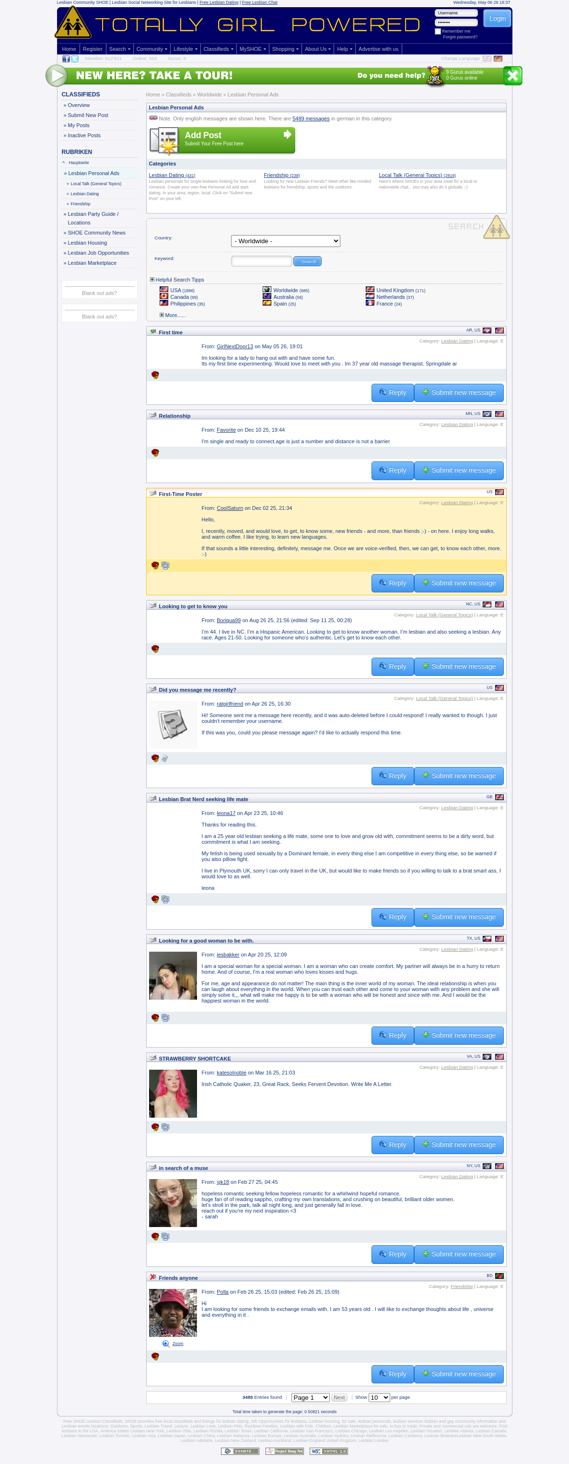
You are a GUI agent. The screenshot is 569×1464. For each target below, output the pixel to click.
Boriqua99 (229, 620)
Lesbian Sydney (333, 1435)
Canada (179, 297)
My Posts (79, 125)
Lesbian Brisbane (440, 1435)
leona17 (226, 813)
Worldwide (286, 290)
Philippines (182, 304)
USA (177, 290)
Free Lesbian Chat (260, 2)
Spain (279, 304)
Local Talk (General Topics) (95, 183)
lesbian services (408, 1421)
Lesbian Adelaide (197, 1440)
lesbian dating (235, 1421)
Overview (79, 105)
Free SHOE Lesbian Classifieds (93, 1421)
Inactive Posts (84, 135)
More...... (173, 315)
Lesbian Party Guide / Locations (93, 217)
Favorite (226, 430)
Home (69, 49)
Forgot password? (460, 37)
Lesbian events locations (85, 1426)
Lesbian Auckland (274, 1440)
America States (115, 1431)
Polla (222, 1292)
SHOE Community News (97, 232)
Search (117, 49)
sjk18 (223, 1182)
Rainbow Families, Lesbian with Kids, (279, 1426)
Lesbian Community (76, 2)
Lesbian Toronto (114, 1435)
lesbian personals (374, 1421)
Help (342, 49)
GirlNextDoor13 (235, 346)
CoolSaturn (230, 508)
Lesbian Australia (300, 1435)
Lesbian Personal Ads (93, 173)
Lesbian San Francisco (311, 1431)
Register (93, 49)
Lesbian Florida (208, 1431)
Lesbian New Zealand (235, 1440)
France (384, 304)
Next (339, 1397)
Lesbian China (201, 1435)
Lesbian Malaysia (233, 1435)
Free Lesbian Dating (218, 2)
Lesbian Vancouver (79, 1435)
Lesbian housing (324, 1421)
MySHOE (251, 49)
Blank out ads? (99, 293)
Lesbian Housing (87, 242)
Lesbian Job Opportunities (98, 252)
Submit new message (459, 392)
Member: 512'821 (103, 58)
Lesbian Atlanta (458, 1431)
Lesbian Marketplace (92, 263)
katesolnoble (231, 1072)
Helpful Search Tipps (177, 280)
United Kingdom (396, 290)
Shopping (283, 49)
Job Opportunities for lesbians (278, 1421)
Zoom (178, 1343)
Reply (392, 392)
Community (150, 49)
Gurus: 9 (177, 58)
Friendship (79, 204)
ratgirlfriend (230, 704)
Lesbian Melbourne (368, 1435)
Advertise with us (378, 49)
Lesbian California (271, 1431)
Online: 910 (145, 58)
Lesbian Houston (426, 1431)
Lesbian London (374, 1440)
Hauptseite (75, 162)
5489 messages (311, 118)
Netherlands (390, 297)
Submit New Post (88, 115)
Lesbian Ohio (178, 1431)
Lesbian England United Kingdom (324, 1440)
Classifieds (216, 49)
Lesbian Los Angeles (388, 1431)
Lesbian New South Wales (481, 1435)
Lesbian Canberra (405, 1435)
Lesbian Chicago (351, 1431)
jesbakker (228, 954)
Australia (283, 297)
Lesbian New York (147, 1431)
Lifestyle (183, 49)
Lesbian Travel (158, 1426)
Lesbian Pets (230, 1426)
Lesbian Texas (238, 1431)
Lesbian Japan (171, 1435)
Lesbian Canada (491, 1431)
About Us (315, 49)
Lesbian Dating (83, 193)
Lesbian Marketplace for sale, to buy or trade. (376, 1426)
